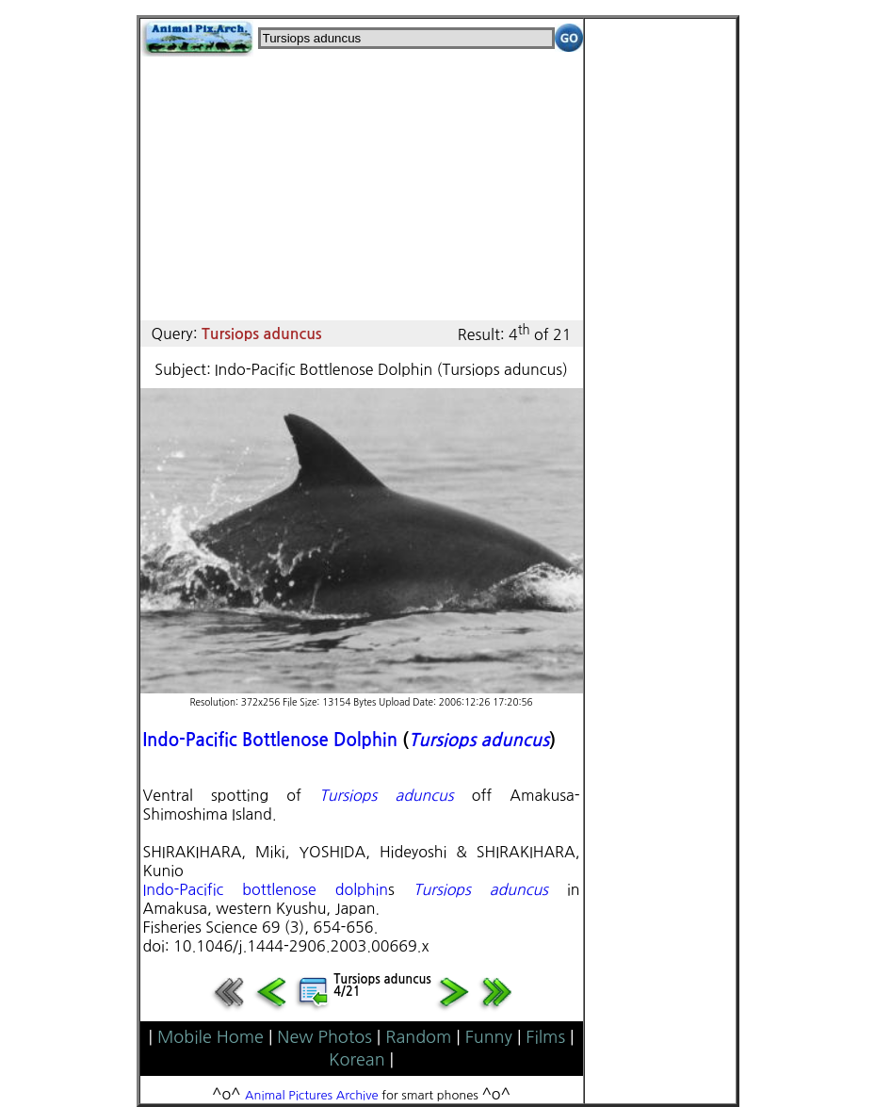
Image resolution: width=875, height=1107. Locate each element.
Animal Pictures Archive (312, 1095)
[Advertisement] (361, 188)
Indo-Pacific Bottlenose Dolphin (270, 740)
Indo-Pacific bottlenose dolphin (266, 889)
